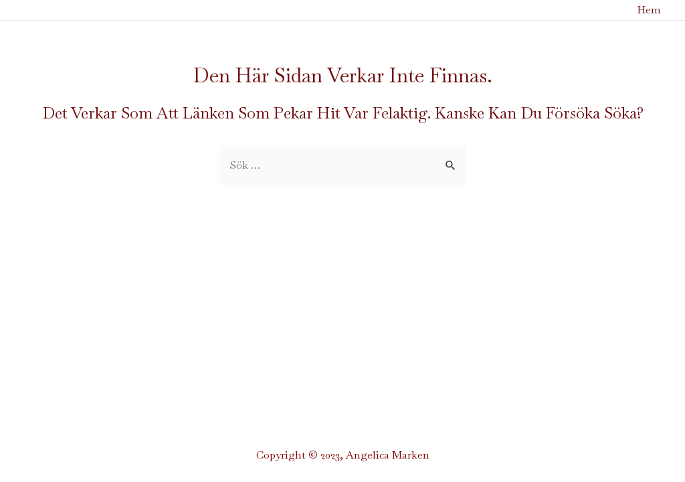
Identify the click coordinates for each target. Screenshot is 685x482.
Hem (649, 10)
